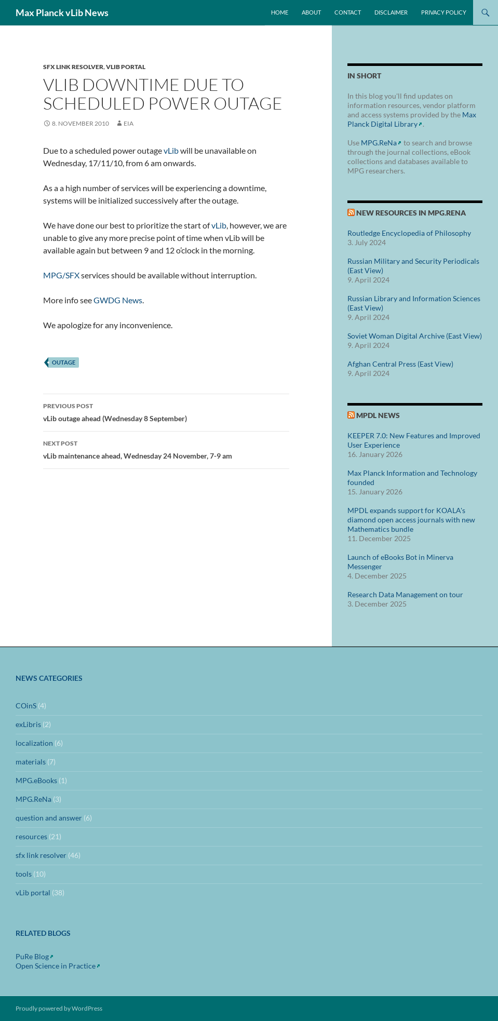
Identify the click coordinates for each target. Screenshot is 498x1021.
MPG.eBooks (36, 780)
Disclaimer (391, 12)
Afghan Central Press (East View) (400, 363)
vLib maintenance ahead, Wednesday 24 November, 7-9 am (166, 448)
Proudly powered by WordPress (59, 1008)
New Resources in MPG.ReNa (411, 212)
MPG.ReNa (379, 142)
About (311, 12)
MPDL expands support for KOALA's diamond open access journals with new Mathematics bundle (411, 519)
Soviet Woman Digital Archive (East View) (414, 335)
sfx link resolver (73, 67)
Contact (347, 12)
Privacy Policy (443, 12)
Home (279, 12)
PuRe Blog (32, 956)
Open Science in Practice (56, 965)
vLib (171, 150)
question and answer (49, 817)
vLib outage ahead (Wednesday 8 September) (166, 411)
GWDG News (117, 300)
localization (34, 742)
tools (24, 873)
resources (31, 836)
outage (63, 362)
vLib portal (125, 67)
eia (128, 123)
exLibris (28, 724)
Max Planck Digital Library (411, 119)
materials (31, 761)
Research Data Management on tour (405, 594)
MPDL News (378, 415)
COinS (26, 705)
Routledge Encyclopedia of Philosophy (409, 233)
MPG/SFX (61, 275)
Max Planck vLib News (62, 12)
